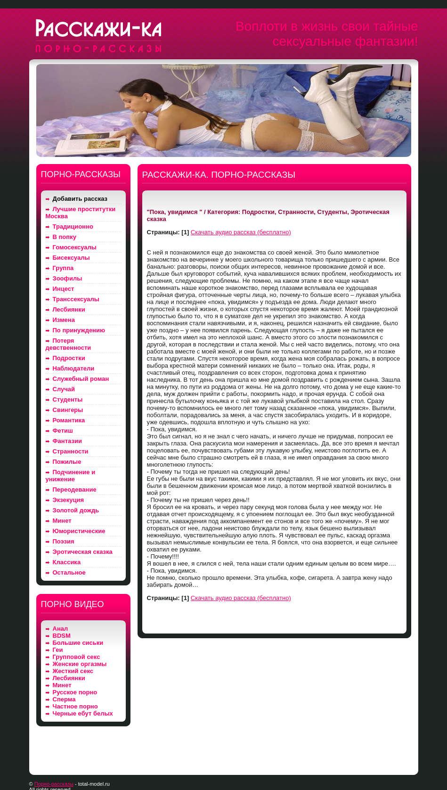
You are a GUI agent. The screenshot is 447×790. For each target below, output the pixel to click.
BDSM (62, 635)
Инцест (63, 288)
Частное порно (75, 706)
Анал (60, 628)
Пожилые (67, 461)
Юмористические (79, 531)
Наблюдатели (74, 368)
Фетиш (63, 430)
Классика (67, 562)
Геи (58, 649)
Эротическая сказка (83, 551)
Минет (62, 520)
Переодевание (75, 489)
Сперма (64, 699)
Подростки (69, 358)
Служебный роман (81, 378)
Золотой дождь (76, 510)
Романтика (69, 420)
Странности (71, 451)
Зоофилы (67, 278)
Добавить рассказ (80, 198)
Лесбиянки (69, 309)
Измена (64, 319)
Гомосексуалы (75, 247)
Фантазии (67, 440)
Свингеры (68, 409)
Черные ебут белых (83, 713)
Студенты (68, 399)
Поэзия (63, 541)
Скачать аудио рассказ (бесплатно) (241, 232)
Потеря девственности (68, 344)
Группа (63, 268)
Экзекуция (68, 499)
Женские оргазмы (80, 663)
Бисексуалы (71, 257)
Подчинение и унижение (71, 476)
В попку (64, 236)
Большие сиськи (78, 642)
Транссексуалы (76, 299)
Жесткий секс (73, 671)
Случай (64, 389)
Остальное (69, 572)
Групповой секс (76, 656)
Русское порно (75, 692)
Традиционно (73, 226)
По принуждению (79, 330)
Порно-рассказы (53, 784)
